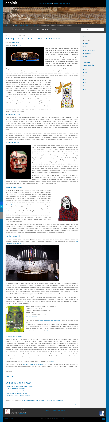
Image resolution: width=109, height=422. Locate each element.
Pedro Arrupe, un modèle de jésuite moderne (20, 386)
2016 (86, 89)
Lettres (86, 43)
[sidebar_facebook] (1, 203)
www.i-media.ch (64, 419)
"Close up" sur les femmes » (55, 400)
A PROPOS (48, 3)
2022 (86, 69)
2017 (86, 86)
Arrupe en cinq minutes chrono (16, 388)
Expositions (88, 40)
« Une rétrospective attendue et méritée (33, 400)
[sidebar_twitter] (1, 206)
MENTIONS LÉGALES (8, 418)
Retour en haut (73, 404)
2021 (86, 72)
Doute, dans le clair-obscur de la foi (17, 393)
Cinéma (87, 37)
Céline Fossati (15, 42)
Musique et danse (90, 50)
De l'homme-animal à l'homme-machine (18, 395)
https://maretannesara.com (53, 330)
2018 (86, 82)
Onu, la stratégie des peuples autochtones (49, 320)
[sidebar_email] (1, 213)
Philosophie (88, 53)
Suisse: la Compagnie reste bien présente (19, 391)
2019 (86, 79)
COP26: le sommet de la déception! (32, 364)
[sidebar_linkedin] (1, 210)
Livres (86, 47)
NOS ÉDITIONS (57, 3)
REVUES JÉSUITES (59, 410)
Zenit (52, 361)
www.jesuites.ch (22, 413)
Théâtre (87, 57)
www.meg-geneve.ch (31, 316)
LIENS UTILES (48, 410)
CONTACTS (66, 3)
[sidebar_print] (1, 217)
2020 (86, 76)
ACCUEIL (42, 3)
